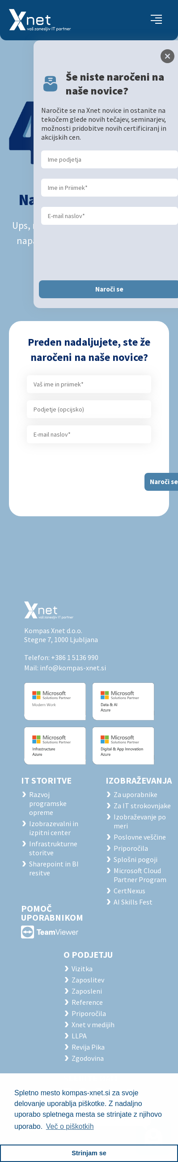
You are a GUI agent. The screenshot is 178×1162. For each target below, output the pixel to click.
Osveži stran (89, 267)
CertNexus (129, 890)
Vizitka (82, 968)
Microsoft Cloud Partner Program (140, 875)
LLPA (79, 1035)
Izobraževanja (139, 780)
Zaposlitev (88, 979)
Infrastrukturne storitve (53, 848)
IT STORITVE (46, 780)
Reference (87, 1002)
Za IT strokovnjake (142, 805)
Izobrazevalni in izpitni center (53, 828)
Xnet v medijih (93, 1024)
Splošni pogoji (135, 859)
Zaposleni (87, 990)
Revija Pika (88, 1046)
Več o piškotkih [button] (70, 1126)
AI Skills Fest (133, 901)
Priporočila (131, 848)
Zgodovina (88, 1058)
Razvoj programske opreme (48, 803)
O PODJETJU (88, 954)
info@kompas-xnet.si (73, 667)
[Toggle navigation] (156, 20)
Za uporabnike (135, 794)
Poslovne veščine (140, 836)
